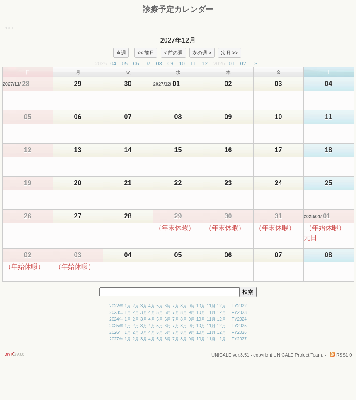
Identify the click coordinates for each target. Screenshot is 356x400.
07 (147, 63)
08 (159, 63)
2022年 (116, 306)
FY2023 (239, 312)
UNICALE (221, 354)
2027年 (116, 339)
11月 (211, 306)
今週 (121, 52)
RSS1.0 (341, 354)
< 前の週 (173, 52)
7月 (175, 306)
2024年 (116, 319)
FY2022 (239, 306)
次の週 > (201, 52)
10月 (200, 306)
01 (232, 63)
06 (136, 63)
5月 (159, 306)
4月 (151, 306)
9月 (191, 306)
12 (205, 63)
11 (193, 63)
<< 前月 (146, 52)
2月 (136, 306)
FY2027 (239, 339)
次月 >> (229, 52)
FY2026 (239, 332)
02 (243, 63)
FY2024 (239, 319)
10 (182, 63)
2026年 (116, 332)
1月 (127, 306)
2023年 (116, 312)
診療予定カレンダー (178, 9)
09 (170, 63)
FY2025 (239, 325)
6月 (168, 306)
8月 (183, 306)
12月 (221, 306)
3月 (143, 306)
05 (125, 63)
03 (254, 63)
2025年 (116, 325)
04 (113, 63)
